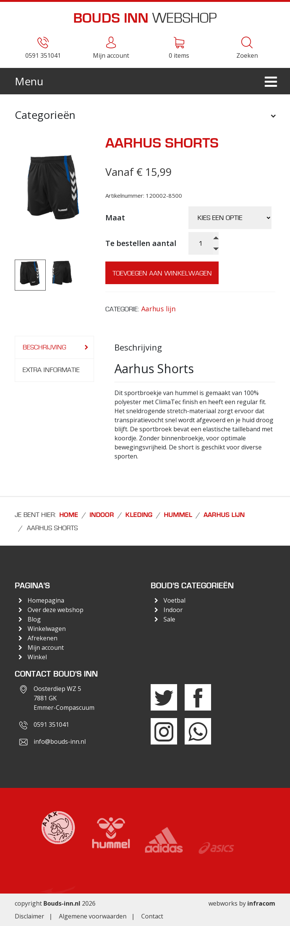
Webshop (145, 18)
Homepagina (46, 600)
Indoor (101, 515)
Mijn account (46, 647)
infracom (261, 903)
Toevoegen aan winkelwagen (162, 273)
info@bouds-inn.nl (60, 741)
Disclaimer (29, 916)
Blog (34, 619)
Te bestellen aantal (140, 243)
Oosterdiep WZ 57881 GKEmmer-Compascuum (64, 698)
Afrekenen (42, 638)
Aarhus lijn (158, 308)
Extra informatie (51, 370)
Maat (115, 217)
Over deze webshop (55, 610)
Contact (152, 916)
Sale (169, 619)
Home (68, 515)
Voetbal (174, 600)
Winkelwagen (47, 629)
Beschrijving (44, 347)
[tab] (54, 347)
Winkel (37, 657)
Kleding (139, 515)
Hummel (178, 515)
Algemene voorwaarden (92, 916)
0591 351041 (51, 724)
